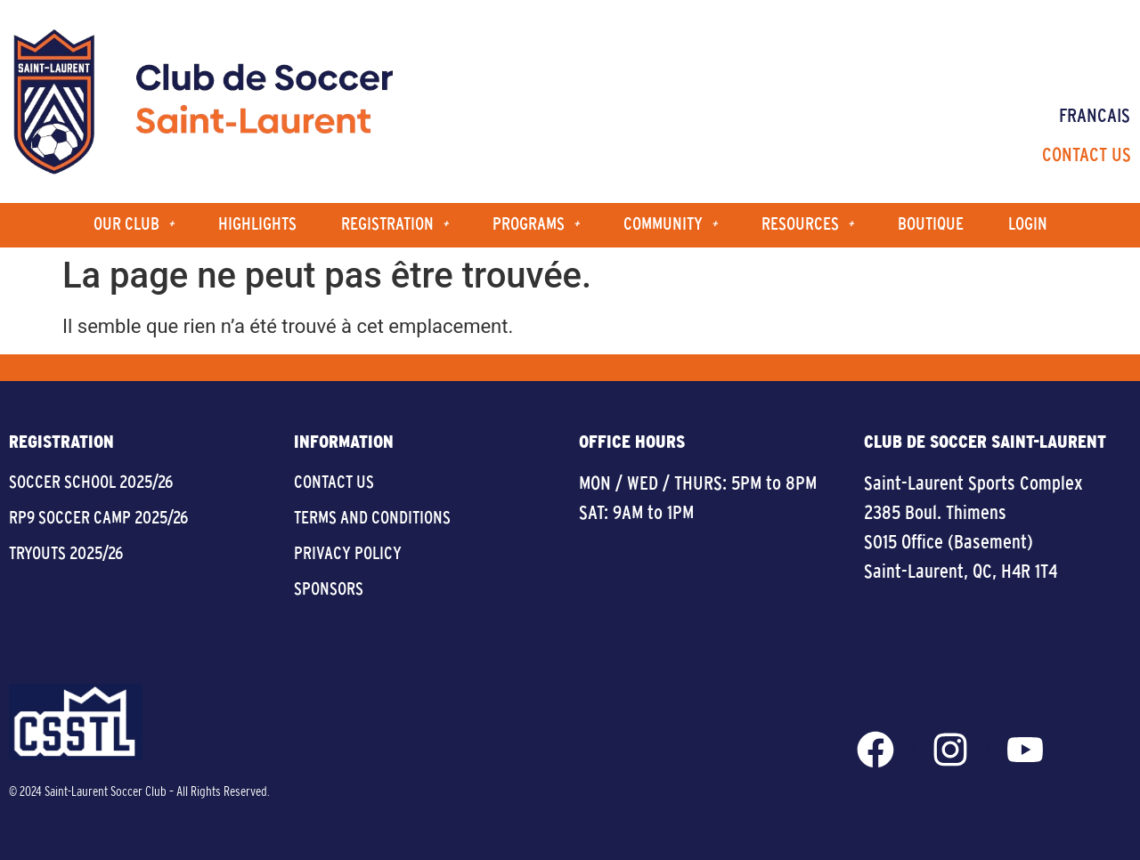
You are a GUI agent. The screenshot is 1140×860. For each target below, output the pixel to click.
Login (1027, 224)
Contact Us (1086, 156)
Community (670, 224)
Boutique (931, 224)
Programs (536, 224)
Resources (807, 224)
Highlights (257, 224)
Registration (394, 224)
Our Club (134, 224)
